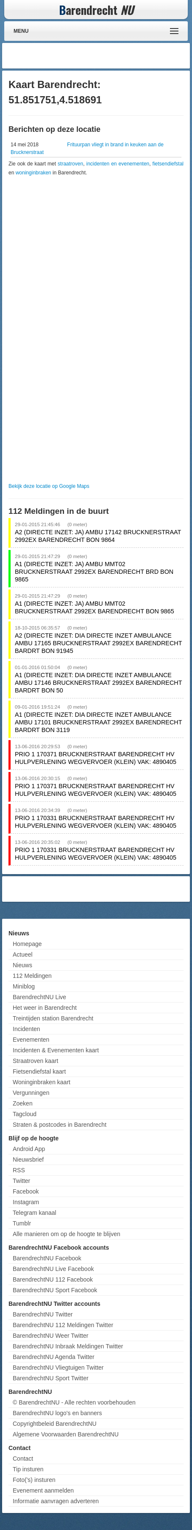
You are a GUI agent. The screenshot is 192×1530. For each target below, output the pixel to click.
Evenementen (31, 1039)
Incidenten (26, 1029)
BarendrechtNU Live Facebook (53, 1268)
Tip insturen (28, 1469)
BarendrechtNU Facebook (47, 1258)
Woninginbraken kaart (41, 1082)
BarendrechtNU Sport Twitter (51, 1378)
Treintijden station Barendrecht (53, 1018)
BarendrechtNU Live (39, 997)
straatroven (70, 164)
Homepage (27, 943)
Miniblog (24, 986)
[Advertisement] (120, 55)
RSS (19, 1170)
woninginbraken (33, 173)
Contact (23, 1458)
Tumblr (22, 1223)
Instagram (26, 1202)
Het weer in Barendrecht (45, 1007)
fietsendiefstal (168, 164)
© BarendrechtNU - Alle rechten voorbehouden (74, 1402)
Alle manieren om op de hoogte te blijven (66, 1234)
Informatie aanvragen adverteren (56, 1501)
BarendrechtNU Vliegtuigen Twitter (58, 1367)
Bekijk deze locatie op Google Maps (48, 486)
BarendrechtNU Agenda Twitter (54, 1356)
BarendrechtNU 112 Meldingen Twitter (63, 1325)
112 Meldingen (32, 975)
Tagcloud (24, 1114)
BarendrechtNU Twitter (42, 1314)
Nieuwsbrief (28, 1159)
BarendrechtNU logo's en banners (57, 1413)
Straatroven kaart (35, 1060)
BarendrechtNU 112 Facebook (53, 1279)
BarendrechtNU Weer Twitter (50, 1335)
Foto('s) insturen (34, 1479)
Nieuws (22, 965)
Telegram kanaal (34, 1212)
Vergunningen (31, 1092)
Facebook (26, 1191)
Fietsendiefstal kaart (39, 1071)
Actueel (23, 954)
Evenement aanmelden (43, 1490)
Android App (29, 1148)
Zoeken (23, 1103)
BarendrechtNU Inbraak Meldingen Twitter (68, 1346)
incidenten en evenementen (117, 164)
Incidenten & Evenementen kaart (56, 1050)
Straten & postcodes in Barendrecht (59, 1124)
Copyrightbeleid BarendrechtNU (55, 1423)
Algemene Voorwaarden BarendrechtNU (66, 1434)
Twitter (21, 1180)
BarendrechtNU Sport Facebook (55, 1290)
